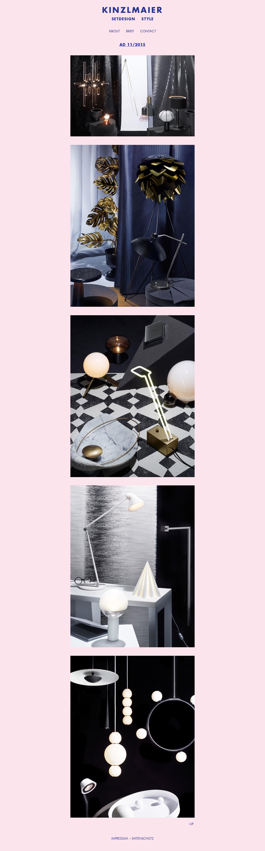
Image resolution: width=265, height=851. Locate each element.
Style (147, 19)
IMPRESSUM (119, 838)
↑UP (191, 824)
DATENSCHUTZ (143, 838)
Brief (130, 31)
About (114, 31)
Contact (148, 31)
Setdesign (123, 19)
